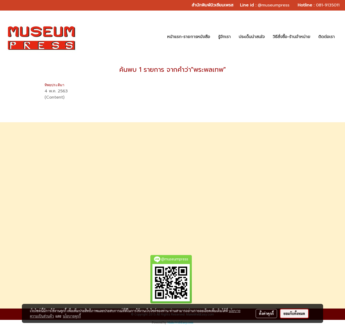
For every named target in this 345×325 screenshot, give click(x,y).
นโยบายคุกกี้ (72, 316)
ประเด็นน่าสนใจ (252, 37)
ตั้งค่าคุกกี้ (266, 313)
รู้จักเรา (224, 37)
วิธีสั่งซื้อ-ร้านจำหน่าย (291, 37)
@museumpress (273, 5)
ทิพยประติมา (54, 85)
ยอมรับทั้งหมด (294, 313)
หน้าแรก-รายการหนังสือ (188, 37)
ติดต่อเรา (326, 37)
